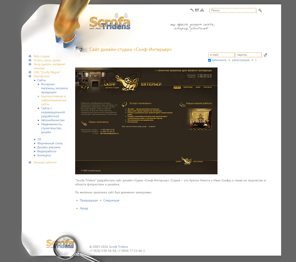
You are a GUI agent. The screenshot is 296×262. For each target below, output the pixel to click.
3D (39, 139)
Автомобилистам (52, 120)
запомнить (219, 60)
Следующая (111, 200)
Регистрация (241, 60)
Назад (84, 208)
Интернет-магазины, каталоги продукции (54, 88)
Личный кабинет (45, 162)
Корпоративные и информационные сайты (53, 100)
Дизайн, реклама (48, 147)
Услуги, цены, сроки (47, 60)
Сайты (41, 80)
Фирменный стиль (50, 143)
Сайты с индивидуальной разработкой (53, 112)
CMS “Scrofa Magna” (47, 72)
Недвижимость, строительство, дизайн (51, 128)
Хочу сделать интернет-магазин (50, 66)
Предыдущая (89, 200)
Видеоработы (46, 151)
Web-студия (42, 56)
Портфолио (42, 76)
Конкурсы (44, 155)
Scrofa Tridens (118, 247)
